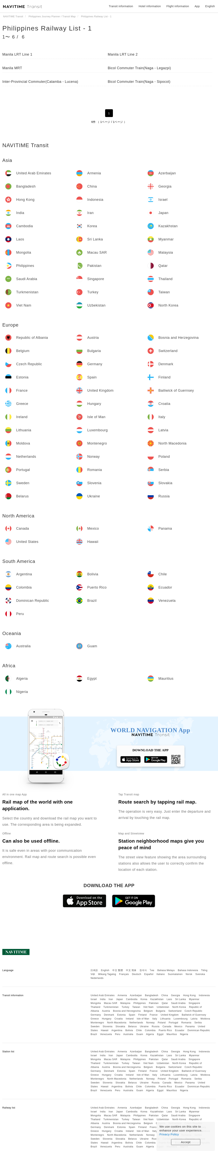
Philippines (140, 1003)
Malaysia (125, 1003)
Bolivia (129, 1030)
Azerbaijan (136, 995)
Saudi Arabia (178, 1003)
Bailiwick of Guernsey (194, 1014)
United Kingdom (169, 1014)
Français (124, 974)
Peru (117, 1034)
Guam (139, 1034)
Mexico (178, 1026)
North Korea (179, 1007)
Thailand (95, 1007)
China (164, 995)
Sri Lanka (180, 999)
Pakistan (154, 1003)
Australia (128, 1034)
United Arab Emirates (102, 995)
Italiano (160, 974)
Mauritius (172, 1034)
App (197, 6)
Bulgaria (160, 1011)
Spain (132, 1014)
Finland (142, 1014)
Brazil (94, 1034)
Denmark (109, 1014)
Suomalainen (175, 974)
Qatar (165, 1003)
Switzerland (175, 1011)
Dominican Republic (198, 1030)
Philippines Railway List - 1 (47, 28)
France (153, 1014)
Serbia (198, 1022)
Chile (139, 1030)
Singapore (194, 1003)
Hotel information (150, 6)
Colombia (150, 1030)
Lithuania (165, 1018)
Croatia (118, 1018)
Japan (119, 999)
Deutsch (136, 974)
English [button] (210, 6)
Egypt (160, 1034)
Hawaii (104, 1030)
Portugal (173, 1022)
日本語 (94, 970)
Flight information (177, 6)
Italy (154, 1018)
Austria (106, 1011)
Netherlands (136, 1022)
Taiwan (136, 1007)
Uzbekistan (163, 1007)
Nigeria (184, 1034)
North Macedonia (116, 1022)
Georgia (175, 995)
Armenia (122, 995)
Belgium (148, 1011)
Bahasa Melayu (166, 970)
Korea (144, 999)
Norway (150, 1022)
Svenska (200, 974)
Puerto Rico (165, 1030)
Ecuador (179, 1030)
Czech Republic (193, 1011)
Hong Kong (189, 995)
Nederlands (97, 978)
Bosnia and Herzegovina (127, 1011)
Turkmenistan (111, 1007)
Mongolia (96, 1003)
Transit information (121, 6)
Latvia (194, 1018)
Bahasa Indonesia (188, 970)
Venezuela (106, 1034)
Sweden (95, 1026)
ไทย (152, 970)
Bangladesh (151, 995)
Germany (96, 1014)
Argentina (116, 1030)
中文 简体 (131, 970)
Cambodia (132, 999)
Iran (111, 999)
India (103, 999)
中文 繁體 (117, 970)
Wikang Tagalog (107, 974)
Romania (186, 1022)
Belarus (132, 1026)
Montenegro (97, 1022)
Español (148, 974)
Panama (190, 1026)
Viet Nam (148, 1007)
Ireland (130, 1018)
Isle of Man (143, 1018)
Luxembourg (181, 1018)
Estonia (121, 1014)
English (105, 970)
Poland (162, 1022)
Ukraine (144, 1026)
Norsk (189, 974)
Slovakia (120, 1026)
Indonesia (204, 995)
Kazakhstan (157, 999)
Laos (169, 999)
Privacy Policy (169, 1134)
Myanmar (194, 999)
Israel (94, 999)
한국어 (143, 970)
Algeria (150, 1034)
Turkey (125, 1007)
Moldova (205, 1018)
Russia (155, 1026)
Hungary (107, 1018)
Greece (95, 1018)
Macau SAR (110, 1003)
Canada (167, 1026)
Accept (186, 1142)
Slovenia (108, 1026)
